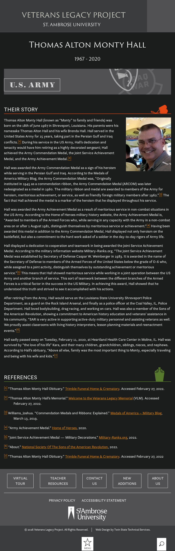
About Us (158, 481)
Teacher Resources (58, 481)
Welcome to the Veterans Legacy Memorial (100, 398)
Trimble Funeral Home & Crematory (92, 389)
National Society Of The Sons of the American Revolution (65, 447)
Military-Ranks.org (113, 437)
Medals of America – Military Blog (135, 413)
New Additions (127, 481)
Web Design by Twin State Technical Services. (123, 529)
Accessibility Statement (104, 500)
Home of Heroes (64, 428)
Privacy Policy (62, 500)
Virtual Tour (20, 481)
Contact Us (94, 481)
